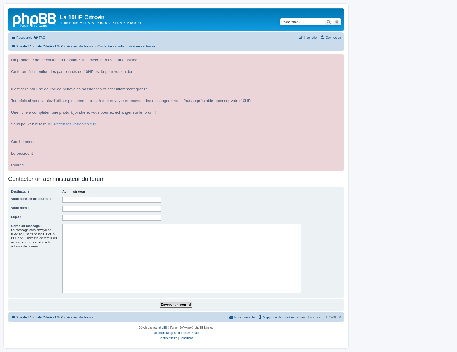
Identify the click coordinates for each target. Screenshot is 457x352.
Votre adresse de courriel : (31, 198)
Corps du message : (26, 226)
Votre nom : (20, 208)
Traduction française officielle (170, 333)
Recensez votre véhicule (75, 124)
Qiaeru (196, 333)
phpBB (162, 327)
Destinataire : (21, 191)
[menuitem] (39, 37)
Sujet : (16, 217)
